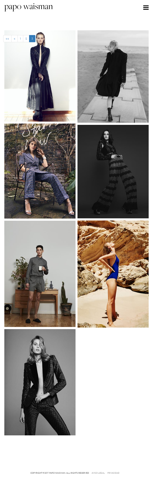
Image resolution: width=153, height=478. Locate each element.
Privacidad (113, 473)
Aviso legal (98, 473)
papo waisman (28, 7)
